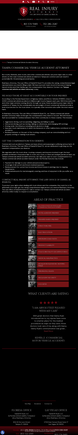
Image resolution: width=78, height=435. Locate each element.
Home (23, 1)
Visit (39, 1)
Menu (52, 2)
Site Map (28, 423)
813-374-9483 (32, 24)
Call (28, 1)
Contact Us (48, 423)
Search (43, 1)
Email (33, 1)
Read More (58, 331)
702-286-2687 (51, 24)
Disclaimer (37, 423)
